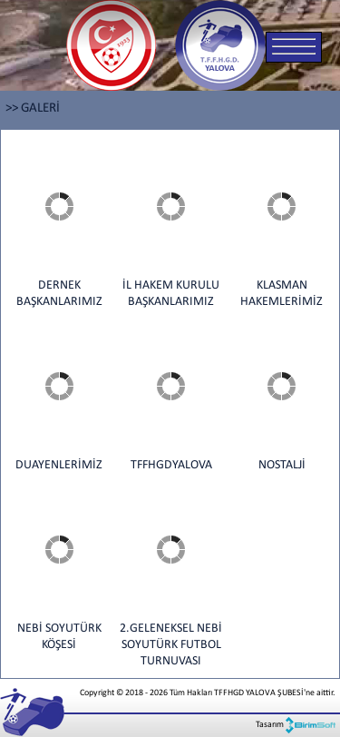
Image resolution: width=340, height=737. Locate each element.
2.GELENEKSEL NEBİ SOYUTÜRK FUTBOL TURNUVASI (171, 645)
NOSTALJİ (282, 465)
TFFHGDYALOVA (171, 465)
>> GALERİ (32, 108)
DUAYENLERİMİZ (58, 465)
